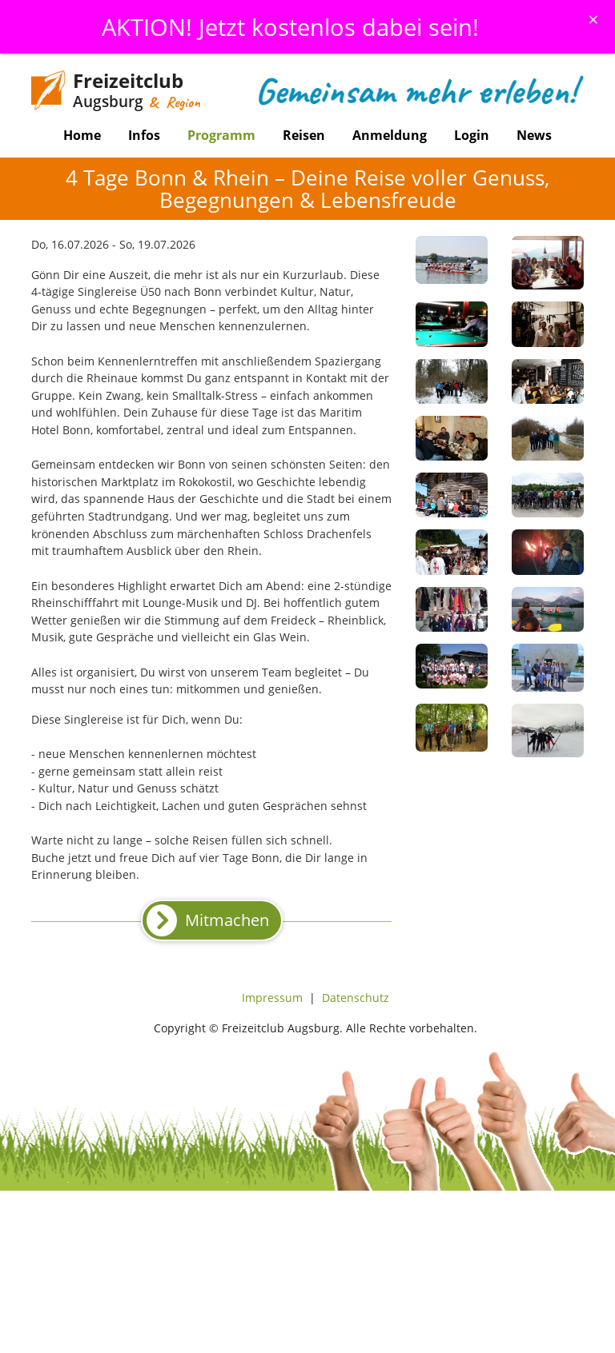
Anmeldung (389, 135)
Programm (221, 135)
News (534, 135)
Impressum (272, 997)
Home (82, 135)
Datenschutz (355, 997)
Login (471, 135)
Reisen (304, 135)
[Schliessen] (593, 19)
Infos (144, 135)
